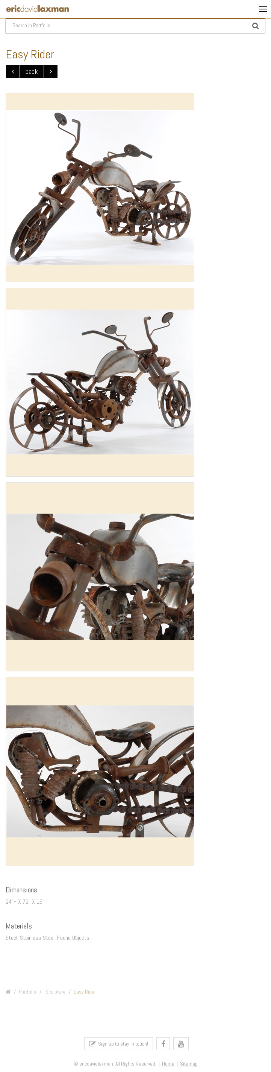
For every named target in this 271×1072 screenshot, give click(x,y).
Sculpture (54, 994)
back (32, 71)
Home (168, 1065)
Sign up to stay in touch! (118, 1045)
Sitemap (189, 1065)
